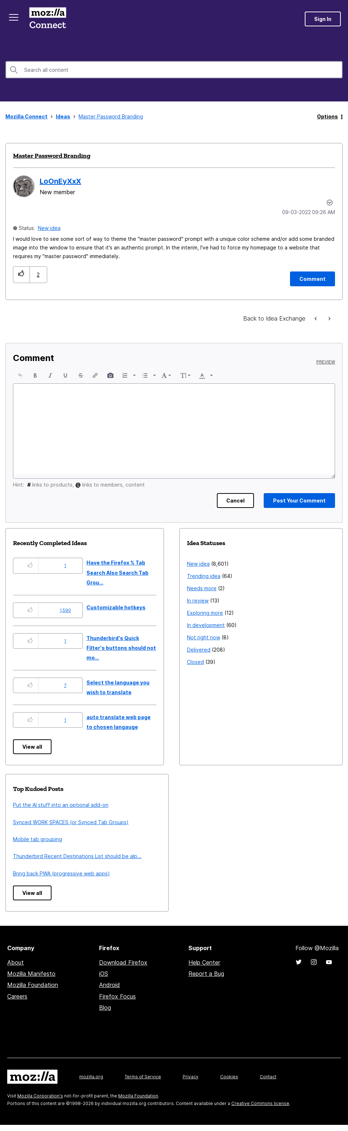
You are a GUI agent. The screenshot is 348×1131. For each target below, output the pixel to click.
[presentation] (20, 375)
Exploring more (205, 613)
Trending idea (203, 576)
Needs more (202, 588)
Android (109, 984)
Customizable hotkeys (116, 607)
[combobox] (174, 69)
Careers (17, 996)
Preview (325, 362)
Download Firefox (123, 962)
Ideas (63, 116)
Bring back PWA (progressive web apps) (61, 873)
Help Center (204, 962)
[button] (21, 274)
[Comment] (312, 278)
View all (32, 747)
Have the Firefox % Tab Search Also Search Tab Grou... (117, 573)
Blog (105, 1007)
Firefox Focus (117, 996)
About (15, 962)
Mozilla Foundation (32, 984)
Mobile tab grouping (37, 839)
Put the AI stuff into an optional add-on (60, 805)
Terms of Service (143, 1076)
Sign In (322, 19)
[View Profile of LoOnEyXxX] (60, 181)
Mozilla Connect (47, 19)
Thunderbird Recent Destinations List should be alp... (77, 856)
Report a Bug (206, 973)
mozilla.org (91, 1076)
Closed (195, 662)
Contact (268, 1076)
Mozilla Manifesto (31, 973)
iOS (103, 973)
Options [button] (327, 116)
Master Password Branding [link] (111, 116)
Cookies (229, 1076)
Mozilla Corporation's (40, 1096)
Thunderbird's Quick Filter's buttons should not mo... (121, 648)
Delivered (198, 650)
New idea (49, 228)
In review (198, 600)
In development (206, 625)
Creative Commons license (260, 1103)
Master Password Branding (51, 156)
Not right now (203, 637)
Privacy (190, 1076)
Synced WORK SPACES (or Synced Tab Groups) (71, 822)
